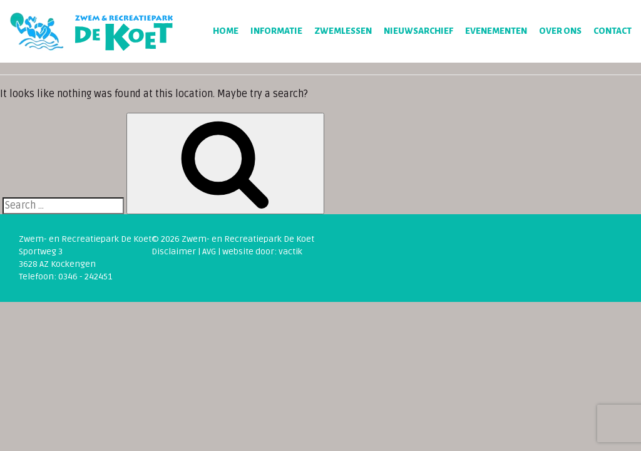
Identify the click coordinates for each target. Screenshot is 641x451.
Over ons (560, 31)
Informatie (276, 31)
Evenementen (496, 31)
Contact (612, 31)
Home (225, 31)
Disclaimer (173, 251)
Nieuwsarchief (418, 31)
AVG (209, 251)
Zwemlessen (343, 31)
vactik (290, 251)
